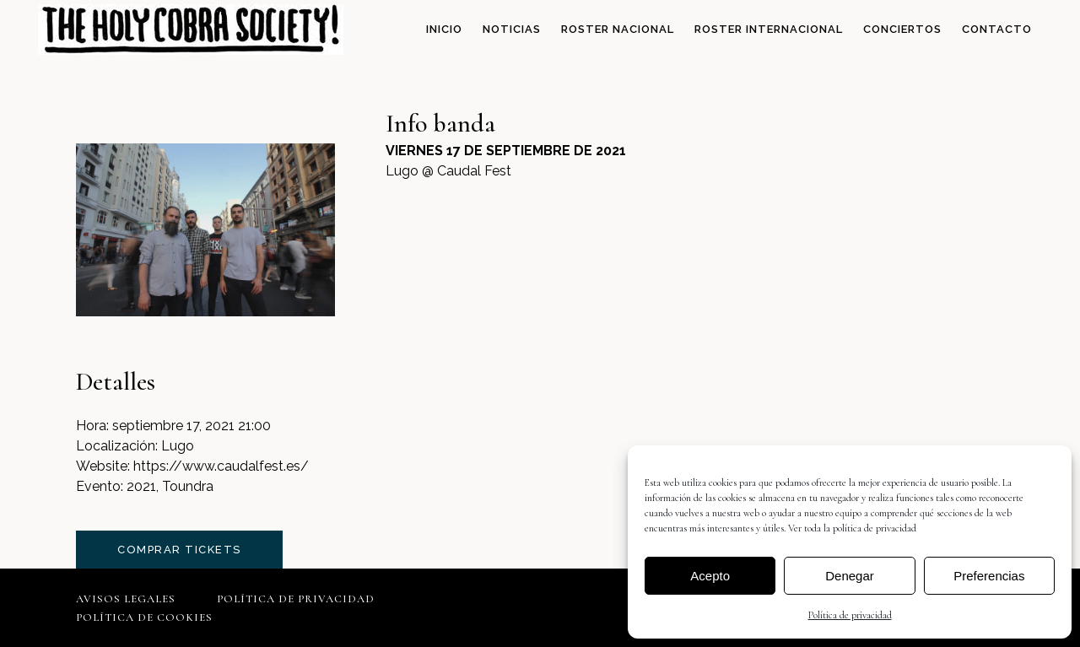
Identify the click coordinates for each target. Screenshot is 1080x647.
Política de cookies (144, 617)
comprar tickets (179, 549)
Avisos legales (126, 599)
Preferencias (988, 576)
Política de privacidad (850, 615)
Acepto (710, 576)
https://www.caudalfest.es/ (221, 466)
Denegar (849, 576)
